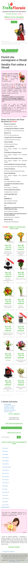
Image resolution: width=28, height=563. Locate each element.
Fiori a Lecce (5, 448)
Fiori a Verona (5, 473)
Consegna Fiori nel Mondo (8, 551)
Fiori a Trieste (5, 504)
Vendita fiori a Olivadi (9, 407)
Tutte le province (5, 507)
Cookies (14, 561)
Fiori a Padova (5, 470)
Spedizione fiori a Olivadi (10, 410)
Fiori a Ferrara (5, 479)
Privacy (18, 561)
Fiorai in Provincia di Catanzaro (10, 51)
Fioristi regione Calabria (12, 50)
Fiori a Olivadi (7, 404)
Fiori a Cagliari (5, 460)
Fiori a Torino (5, 495)
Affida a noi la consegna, (14, 18)
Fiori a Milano (5, 454)
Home (3, 50)
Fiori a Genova (5, 498)
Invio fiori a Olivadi (8, 411)
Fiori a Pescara (5, 492)
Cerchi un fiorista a (14, 14)
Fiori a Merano (5, 457)
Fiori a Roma (5, 451)
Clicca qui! (14, 22)
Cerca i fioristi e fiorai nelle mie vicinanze (11, 427)
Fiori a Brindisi (5, 464)
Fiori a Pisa (4, 489)
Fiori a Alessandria (6, 467)
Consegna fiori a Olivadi (9, 405)
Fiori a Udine (5, 486)
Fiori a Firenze (5, 482)
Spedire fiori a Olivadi (9, 408)
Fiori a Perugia (5, 476)
